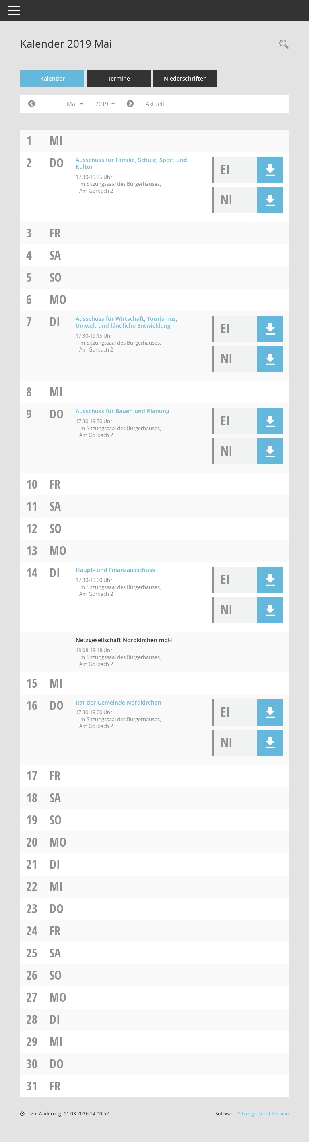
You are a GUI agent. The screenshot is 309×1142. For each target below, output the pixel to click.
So (55, 277)
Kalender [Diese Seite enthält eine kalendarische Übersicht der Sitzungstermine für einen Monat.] (52, 78)
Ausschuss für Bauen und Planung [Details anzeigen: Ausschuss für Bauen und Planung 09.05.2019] (122, 411)
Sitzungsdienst (263, 1113)
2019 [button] (105, 104)
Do (56, 162)
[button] (270, 170)
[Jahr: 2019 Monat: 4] (31, 104)
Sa (55, 255)
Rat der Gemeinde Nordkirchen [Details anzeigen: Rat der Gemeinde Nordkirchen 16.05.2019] (118, 702)
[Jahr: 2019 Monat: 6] (130, 104)
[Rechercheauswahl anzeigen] (282, 44)
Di (54, 321)
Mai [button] (75, 104)
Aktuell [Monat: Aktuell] (155, 104)
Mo (57, 299)
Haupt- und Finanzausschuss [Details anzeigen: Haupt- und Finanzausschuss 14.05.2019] (115, 570)
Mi (56, 140)
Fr (54, 233)
